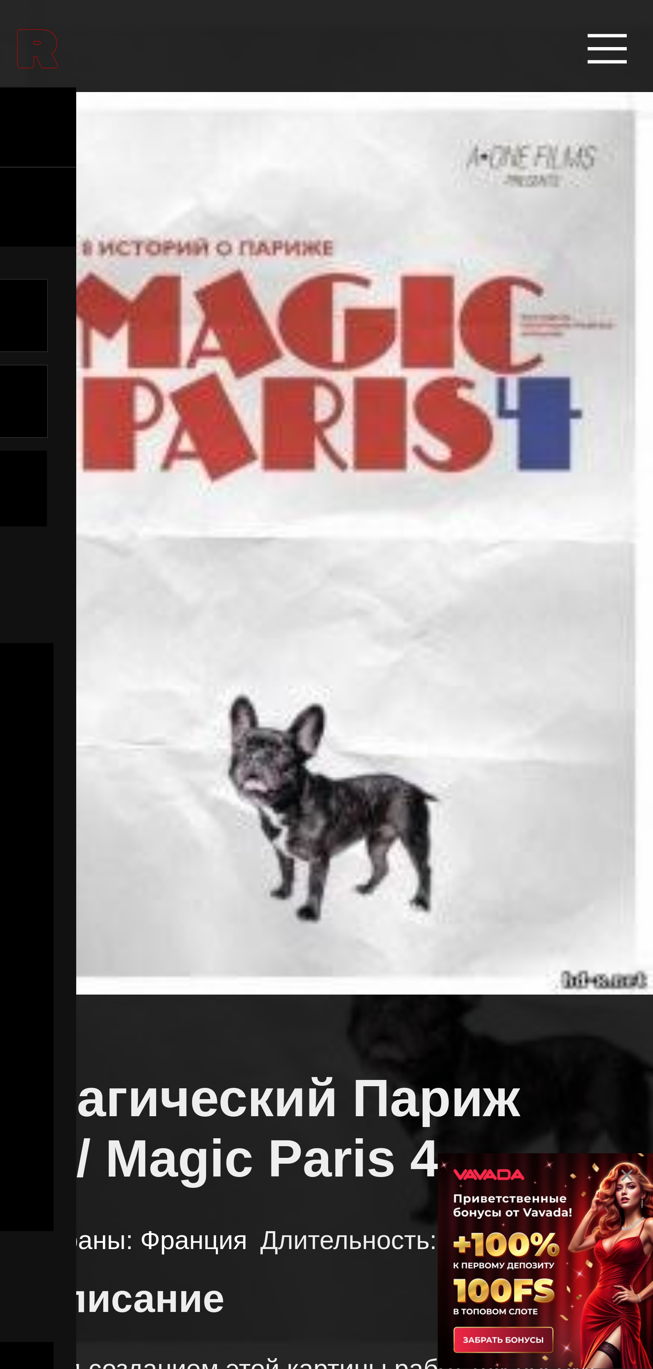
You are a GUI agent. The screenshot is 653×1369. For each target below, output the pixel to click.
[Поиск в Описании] (314, 401)
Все (50, 683)
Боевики (113, 1142)
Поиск (314, 488)
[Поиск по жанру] (325, 755)
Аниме (103, 827)
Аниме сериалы (153, 906)
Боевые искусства (165, 984)
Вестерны (121, 1221)
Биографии (128, 1064)
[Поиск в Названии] (314, 315)
